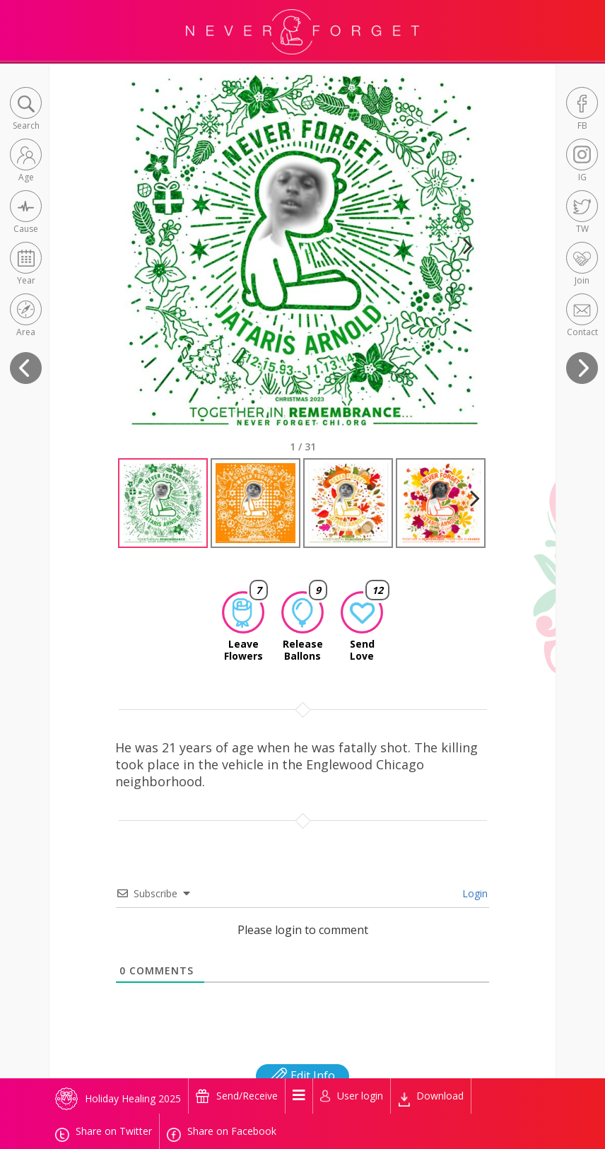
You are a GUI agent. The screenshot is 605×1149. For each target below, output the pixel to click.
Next (462, 263)
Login (473, 893)
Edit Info (302, 1075)
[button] (26, 110)
